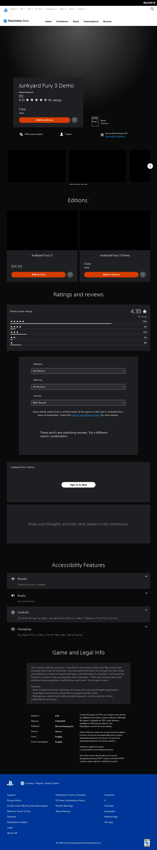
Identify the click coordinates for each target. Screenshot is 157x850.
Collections (62, 18)
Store (71, 9)
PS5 (21, 9)
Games (13, 9)
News (62, 9)
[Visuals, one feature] (78, 578)
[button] (115, 133)
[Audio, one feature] (78, 595)
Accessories (50, 9)
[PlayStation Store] (17, 17)
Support (81, 9)
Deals (76, 18)
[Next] (150, 163)
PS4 (29, 9)
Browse (107, 18)
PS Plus (38, 9)
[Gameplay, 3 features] (78, 628)
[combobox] (78, 368)
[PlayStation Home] (5, 9)
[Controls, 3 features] (78, 611)
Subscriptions (91, 18)
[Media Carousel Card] (36, 163)
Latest (48, 18)
